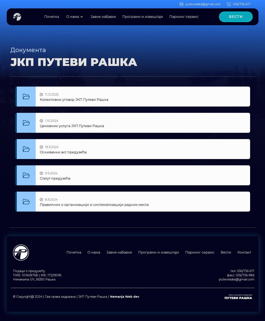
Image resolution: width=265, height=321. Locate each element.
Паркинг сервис (183, 17)
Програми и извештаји (142, 17)
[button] (74, 17)
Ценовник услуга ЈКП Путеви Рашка (72, 126)
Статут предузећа (55, 179)
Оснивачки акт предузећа (63, 153)
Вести (226, 252)
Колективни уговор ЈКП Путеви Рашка (74, 100)
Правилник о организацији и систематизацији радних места (94, 205)
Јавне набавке (103, 17)
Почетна (51, 17)
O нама (72, 17)
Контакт (244, 252)
